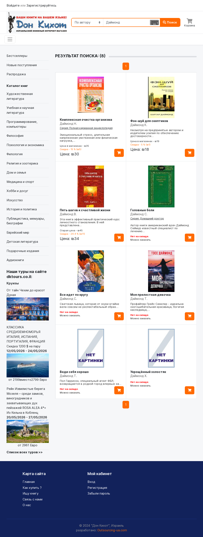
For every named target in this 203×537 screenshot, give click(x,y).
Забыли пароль (98, 493)
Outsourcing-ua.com (112, 530)
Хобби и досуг (17, 191)
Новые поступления (22, 65)
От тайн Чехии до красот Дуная (28, 304)
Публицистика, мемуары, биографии (26, 220)
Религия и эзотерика (22, 163)
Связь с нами (32, 499)
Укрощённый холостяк (148, 372)
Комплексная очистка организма (86, 119)
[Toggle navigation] (10, 39)
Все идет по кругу (74, 294)
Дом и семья (16, 172)
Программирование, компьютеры (22, 124)
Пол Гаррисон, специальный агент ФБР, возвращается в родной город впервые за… (90, 382)
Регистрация (97, 488)
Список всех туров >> (25, 452)
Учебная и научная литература (20, 110)
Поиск (170, 22)
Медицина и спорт (20, 182)
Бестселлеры (17, 56)
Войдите (13, 5)
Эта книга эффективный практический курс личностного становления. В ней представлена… (90, 222)
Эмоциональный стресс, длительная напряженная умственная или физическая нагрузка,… (88, 137)
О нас (27, 505)
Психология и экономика (25, 145)
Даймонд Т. (138, 298)
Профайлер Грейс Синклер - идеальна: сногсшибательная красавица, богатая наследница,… (157, 306)
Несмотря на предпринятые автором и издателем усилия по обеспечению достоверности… (156, 133)
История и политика (22, 209)
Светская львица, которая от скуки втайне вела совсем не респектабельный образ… (89, 305)
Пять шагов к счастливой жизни (85, 210)
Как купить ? (32, 488)
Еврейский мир (18, 232)
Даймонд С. (138, 214)
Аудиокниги (15, 260)
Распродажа (16, 74)
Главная (29, 482)
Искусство (15, 200)
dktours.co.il (19, 276)
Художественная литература (20, 96)
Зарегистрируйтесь (41, 5)
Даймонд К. (138, 125)
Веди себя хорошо (74, 372)
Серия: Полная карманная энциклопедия (86, 128)
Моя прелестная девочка (150, 294)
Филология (15, 154)
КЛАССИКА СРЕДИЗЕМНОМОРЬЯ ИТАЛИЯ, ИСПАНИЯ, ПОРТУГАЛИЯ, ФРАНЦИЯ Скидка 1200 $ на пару (28, 353)
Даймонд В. (68, 214)
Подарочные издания (23, 251)
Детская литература (22, 242)
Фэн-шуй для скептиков (149, 121)
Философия (15, 136)
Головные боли (142, 210)
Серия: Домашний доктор (147, 218)
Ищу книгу (30, 493)
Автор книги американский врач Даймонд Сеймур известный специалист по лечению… (159, 228)
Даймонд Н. (68, 123)
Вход (91, 482)
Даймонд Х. (138, 376)
